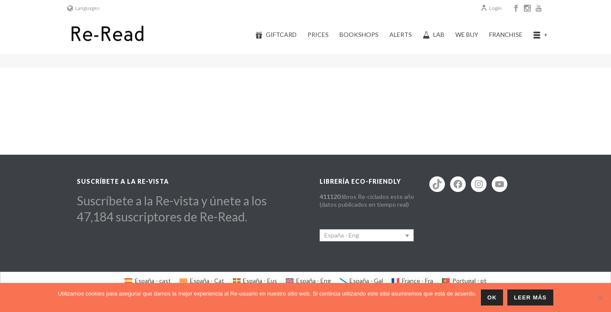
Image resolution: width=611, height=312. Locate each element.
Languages (83, 8)
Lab (433, 35)
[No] (600, 297)
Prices (318, 34)
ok (492, 297)
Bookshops (359, 34)
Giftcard (276, 35)
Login (491, 8)
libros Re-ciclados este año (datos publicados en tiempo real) (367, 200)
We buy (466, 34)
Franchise (506, 34)
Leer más (530, 297)
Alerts (400, 34)
